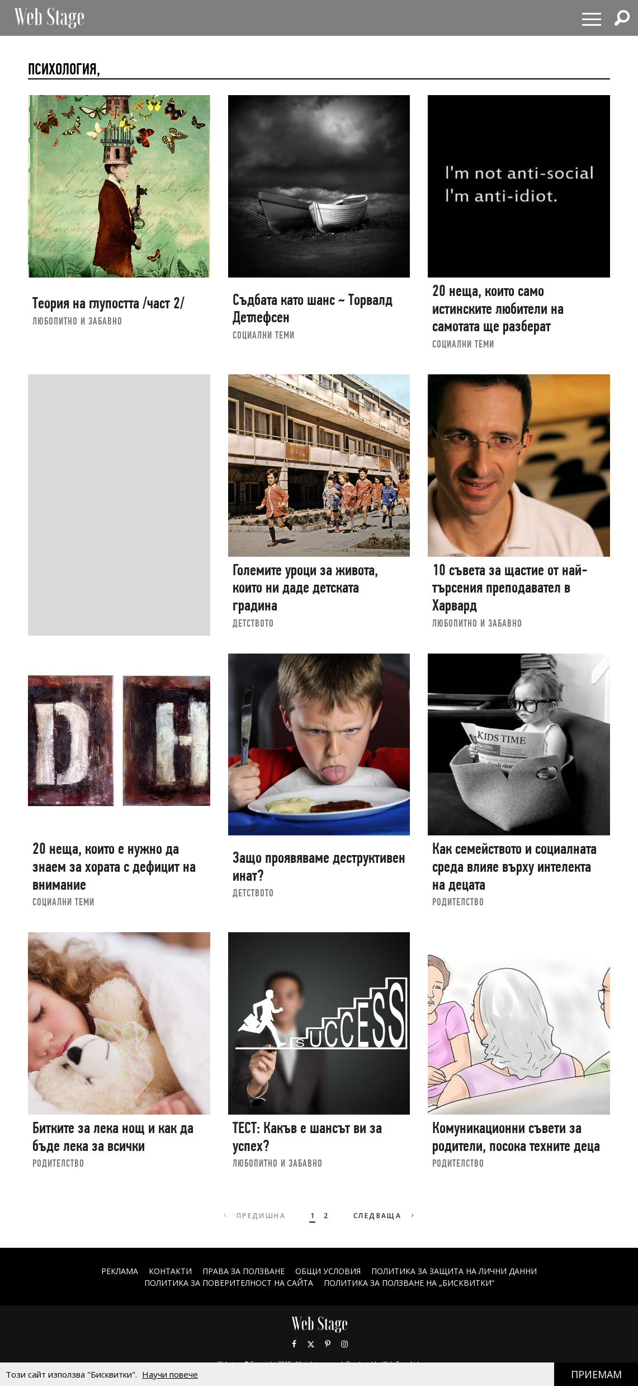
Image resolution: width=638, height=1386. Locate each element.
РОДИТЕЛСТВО (458, 902)
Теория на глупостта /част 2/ (108, 303)
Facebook (294, 1344)
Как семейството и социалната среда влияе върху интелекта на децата (514, 866)
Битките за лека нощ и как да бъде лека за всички (112, 1137)
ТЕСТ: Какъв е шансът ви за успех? (307, 1137)
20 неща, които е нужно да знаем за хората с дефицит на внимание (114, 866)
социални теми (264, 335)
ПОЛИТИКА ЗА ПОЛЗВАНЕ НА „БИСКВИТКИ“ (409, 1282)
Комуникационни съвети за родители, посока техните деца (516, 1137)
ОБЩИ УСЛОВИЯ (328, 1271)
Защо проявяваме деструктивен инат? (319, 866)
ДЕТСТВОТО (253, 623)
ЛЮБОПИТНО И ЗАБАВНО (77, 321)
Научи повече (170, 1374)
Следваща (385, 1215)
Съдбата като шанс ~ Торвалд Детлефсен (313, 308)
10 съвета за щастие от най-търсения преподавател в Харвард (510, 587)
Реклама (119, 1271)
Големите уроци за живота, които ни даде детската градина (305, 587)
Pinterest (327, 1344)
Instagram (344, 1344)
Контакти (170, 1271)
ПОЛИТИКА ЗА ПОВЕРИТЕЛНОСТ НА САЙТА (228, 1282)
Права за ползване (243, 1271)
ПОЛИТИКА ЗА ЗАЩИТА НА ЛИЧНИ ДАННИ (454, 1271)
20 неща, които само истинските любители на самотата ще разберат (498, 308)
